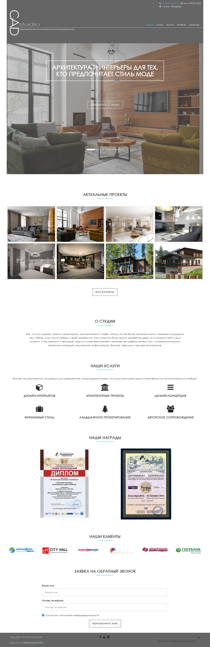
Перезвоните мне (105, 623)
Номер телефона (52, 600)
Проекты (181, 24)
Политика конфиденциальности (176, 640)
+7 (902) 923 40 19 (171, 3)
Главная (149, 24)
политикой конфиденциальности (79, 615)
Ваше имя (48, 585)
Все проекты (105, 292)
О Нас (160, 24)
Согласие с (70, 615)
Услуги (170, 24)
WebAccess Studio (33, 642)
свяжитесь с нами (105, 104)
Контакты (194, 24)
